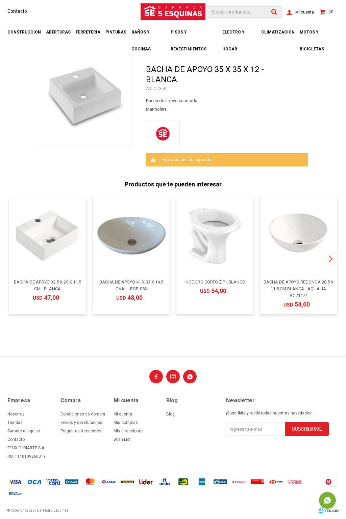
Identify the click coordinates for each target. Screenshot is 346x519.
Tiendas (15, 422)
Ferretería (88, 32)
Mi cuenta (123, 414)
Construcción (24, 32)
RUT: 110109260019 (26, 456)
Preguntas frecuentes (80, 431)
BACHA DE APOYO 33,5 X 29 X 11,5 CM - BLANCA (47, 285)
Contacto (17, 11)
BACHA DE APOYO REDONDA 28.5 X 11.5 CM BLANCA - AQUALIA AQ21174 (298, 288)
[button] (330, 258)
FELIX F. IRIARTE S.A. (26, 448)
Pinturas (115, 32)
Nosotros (16, 414)
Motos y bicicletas (312, 35)
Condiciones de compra (82, 414)
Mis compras (126, 422)
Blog (170, 414)
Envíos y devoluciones (81, 422)
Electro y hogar (233, 35)
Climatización (278, 32)
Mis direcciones (129, 431)
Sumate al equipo (23, 431)
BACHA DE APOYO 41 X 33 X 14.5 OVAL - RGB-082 (131, 285)
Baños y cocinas (141, 35)
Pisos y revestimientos (188, 35)
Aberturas (58, 32)
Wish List (122, 439)
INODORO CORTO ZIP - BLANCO (214, 282)
